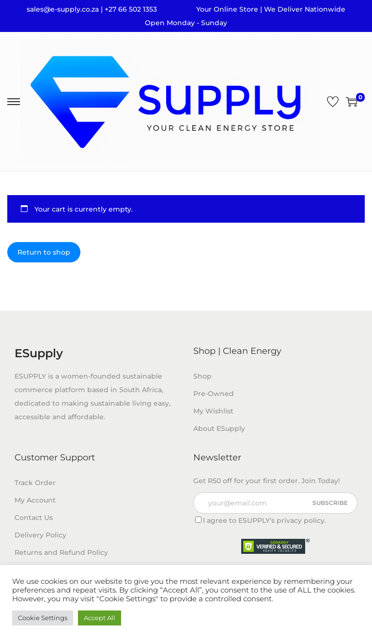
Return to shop (43, 252)
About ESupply (219, 428)
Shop (202, 376)
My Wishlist (213, 411)
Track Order (35, 482)
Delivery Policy (40, 535)
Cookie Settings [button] (42, 618)
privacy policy (301, 520)
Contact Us (34, 517)
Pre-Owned (213, 393)
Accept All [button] (99, 618)
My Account (35, 500)
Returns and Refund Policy (61, 552)
